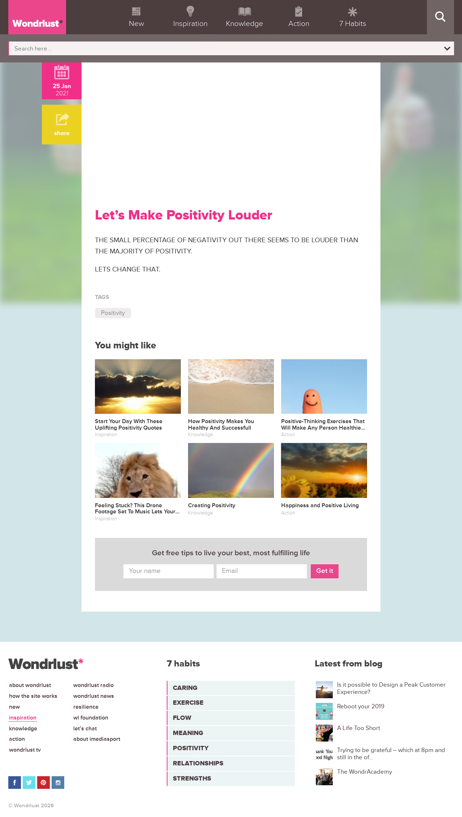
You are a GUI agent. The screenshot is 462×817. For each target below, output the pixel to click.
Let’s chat (85, 728)
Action (17, 739)
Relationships (198, 763)
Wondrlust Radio (93, 685)
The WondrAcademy (364, 771)
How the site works (33, 696)
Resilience (86, 706)
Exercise (188, 703)
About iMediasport (96, 739)
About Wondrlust (30, 685)
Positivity (113, 313)
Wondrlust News (93, 696)
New (14, 706)
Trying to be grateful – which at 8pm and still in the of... (391, 754)
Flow (182, 718)
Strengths (192, 778)
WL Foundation (90, 717)
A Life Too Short (358, 728)
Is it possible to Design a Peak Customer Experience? (391, 688)
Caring (185, 688)
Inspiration (22, 717)
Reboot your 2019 (360, 706)
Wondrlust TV (25, 749)
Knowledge (23, 728)
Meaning (188, 733)
